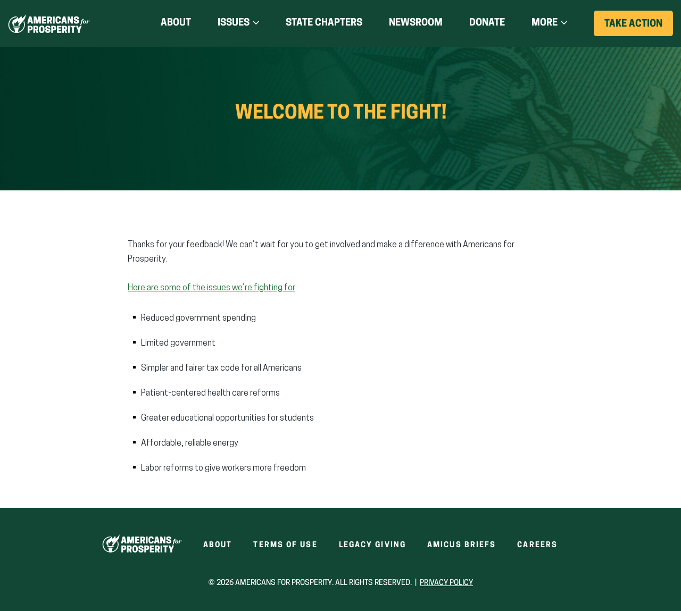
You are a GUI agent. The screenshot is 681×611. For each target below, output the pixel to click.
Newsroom (416, 23)
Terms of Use (285, 545)
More (544, 23)
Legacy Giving (372, 545)
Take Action (638, 27)
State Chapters (324, 23)
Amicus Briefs (461, 545)
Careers (537, 545)
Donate (487, 23)
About (176, 23)
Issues (234, 23)
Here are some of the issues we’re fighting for (211, 288)
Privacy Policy (446, 583)
